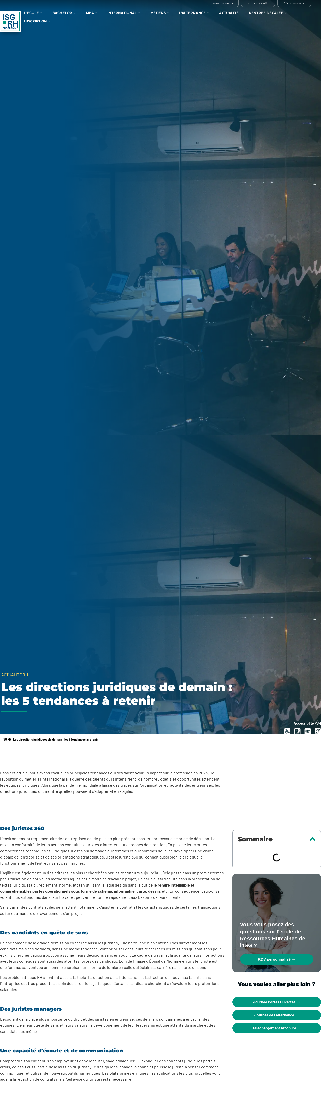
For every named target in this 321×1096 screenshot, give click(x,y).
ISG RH (7, 739)
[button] (312, 839)
